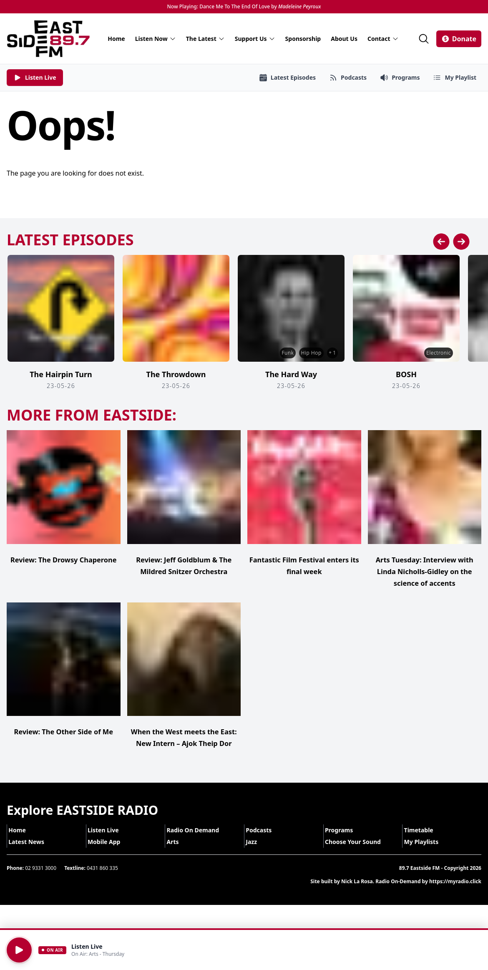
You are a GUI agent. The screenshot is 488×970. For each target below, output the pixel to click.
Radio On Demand (198, 842)
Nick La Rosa (357, 893)
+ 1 (331, 352)
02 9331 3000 (40, 879)
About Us (344, 39)
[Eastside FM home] (48, 38)
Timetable (423, 842)
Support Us (255, 39)
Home (116, 39)
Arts (178, 853)
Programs (344, 842)
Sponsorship (303, 39)
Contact (383, 39)
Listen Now (155, 39)
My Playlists (426, 853)
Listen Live (108, 842)
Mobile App (109, 853)
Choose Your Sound (358, 853)
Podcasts (264, 842)
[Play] (19, 949)
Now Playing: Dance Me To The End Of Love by (244, 6)
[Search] (423, 38)
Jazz (256, 853)
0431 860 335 (102, 879)
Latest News (32, 853)
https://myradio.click (455, 893)
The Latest (205, 39)
